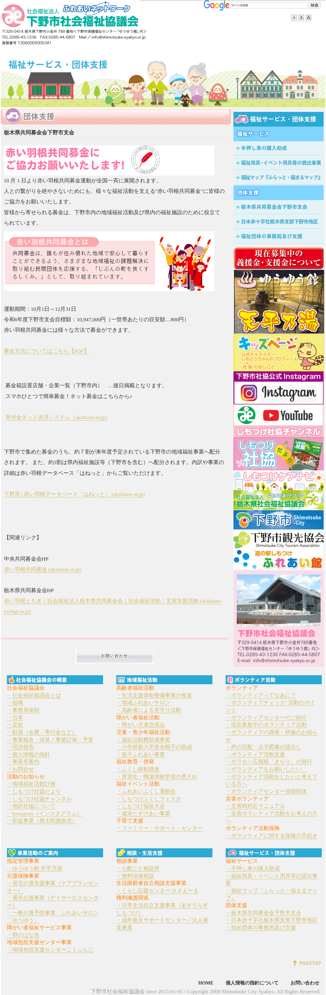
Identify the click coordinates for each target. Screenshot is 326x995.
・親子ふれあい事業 (140, 754)
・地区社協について (31, 806)
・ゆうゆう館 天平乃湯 (34, 868)
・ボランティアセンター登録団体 (266, 791)
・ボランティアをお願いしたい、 (266, 769)
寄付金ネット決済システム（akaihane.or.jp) (56, 417)
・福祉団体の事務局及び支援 (261, 928)
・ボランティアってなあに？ (261, 695)
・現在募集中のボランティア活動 (266, 725)
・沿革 (15, 718)
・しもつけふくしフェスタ (148, 799)
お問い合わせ (305, 982)
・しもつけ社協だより (34, 791)
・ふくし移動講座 (138, 769)
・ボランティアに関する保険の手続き (272, 836)
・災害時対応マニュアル (255, 806)
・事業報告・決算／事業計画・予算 (50, 740)
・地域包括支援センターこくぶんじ (50, 950)
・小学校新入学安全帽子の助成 (154, 747)
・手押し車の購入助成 (253, 868)
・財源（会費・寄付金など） (42, 732)
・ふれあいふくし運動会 (146, 791)
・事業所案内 (23, 762)
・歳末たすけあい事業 (143, 814)
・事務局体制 (23, 710)
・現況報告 (20, 747)
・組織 (15, 703)
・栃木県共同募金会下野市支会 (263, 913)
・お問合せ (20, 769)
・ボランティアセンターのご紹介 (266, 718)
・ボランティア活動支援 (255, 754)
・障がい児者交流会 (140, 725)
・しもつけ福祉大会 (140, 806)
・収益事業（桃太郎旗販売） (42, 821)
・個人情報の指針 (28, 754)
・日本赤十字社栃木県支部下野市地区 (272, 920)
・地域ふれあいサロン (143, 703)
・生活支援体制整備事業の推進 (154, 695)
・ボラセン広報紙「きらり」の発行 (269, 762)
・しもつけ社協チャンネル (39, 799)
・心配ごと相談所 (138, 868)
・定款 (15, 725)
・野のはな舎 (23, 935)
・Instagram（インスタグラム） (44, 814)
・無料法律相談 (135, 876)
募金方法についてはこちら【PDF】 (46, 351)
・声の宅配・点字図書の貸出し (263, 747)
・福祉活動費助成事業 (143, 740)
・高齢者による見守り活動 (148, 710)
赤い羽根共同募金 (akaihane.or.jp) (43, 569)
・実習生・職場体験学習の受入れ (156, 777)
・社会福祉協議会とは (34, 695)
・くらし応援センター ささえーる (157, 891)
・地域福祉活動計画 (31, 784)
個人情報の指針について (252, 982)
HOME (206, 982)
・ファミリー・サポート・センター (159, 828)
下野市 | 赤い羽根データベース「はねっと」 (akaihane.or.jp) (74, 494)
